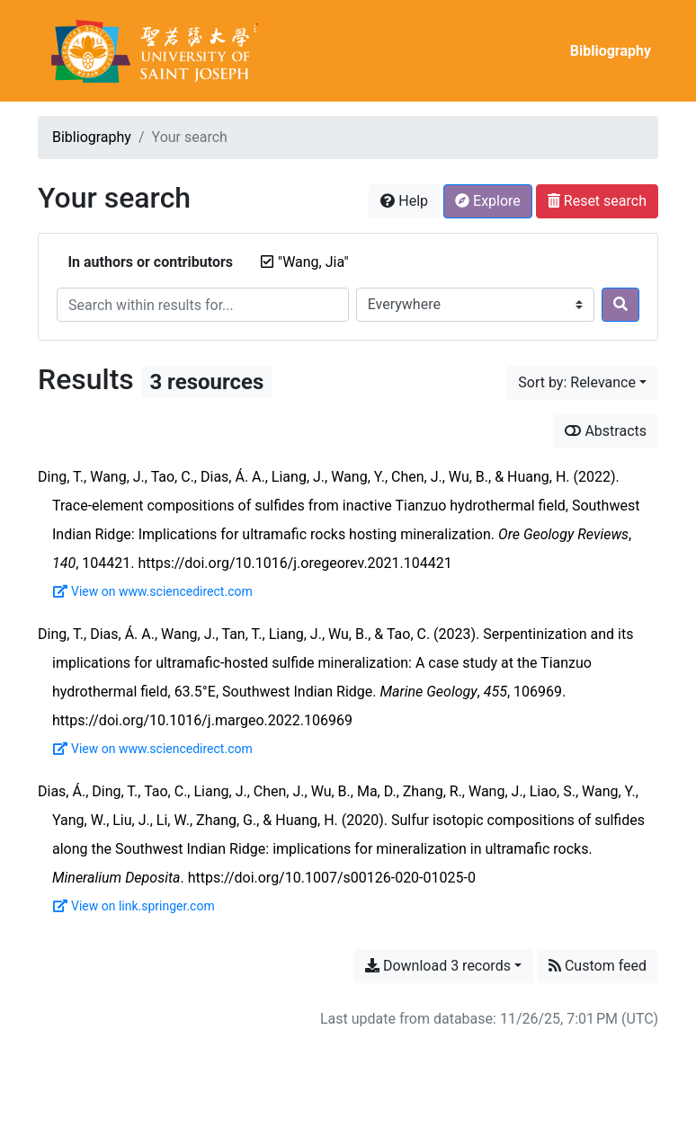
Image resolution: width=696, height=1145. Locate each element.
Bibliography (610, 50)
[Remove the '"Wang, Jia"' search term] (313, 262)
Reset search (597, 200)
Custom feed (598, 965)
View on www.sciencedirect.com (153, 591)
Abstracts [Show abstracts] (606, 430)
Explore (488, 200)
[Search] (620, 305)
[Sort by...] (582, 383)
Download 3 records (438, 965)
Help (404, 200)
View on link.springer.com (134, 906)
